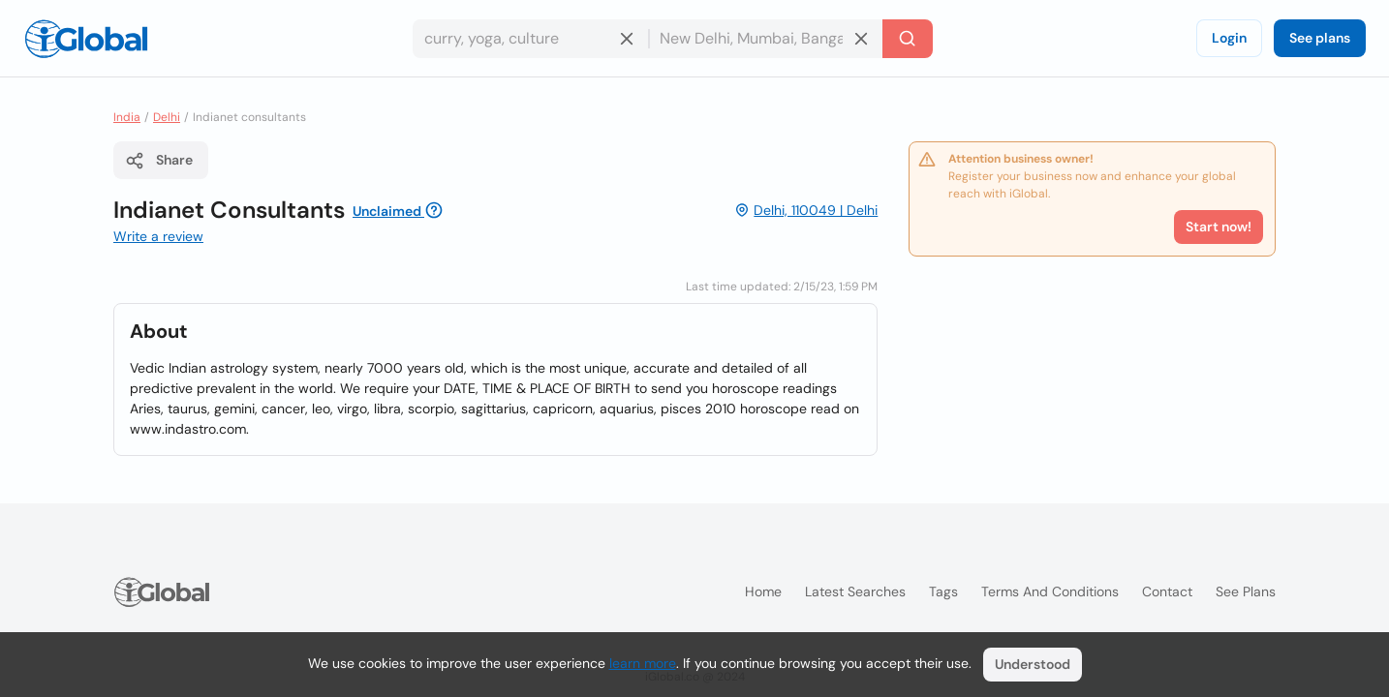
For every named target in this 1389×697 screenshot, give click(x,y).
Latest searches (855, 591)
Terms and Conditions (1050, 591)
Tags (943, 591)
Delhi (166, 117)
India (126, 117)
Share (159, 160)
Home (763, 591)
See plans (1319, 37)
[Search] (907, 38)
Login (1229, 37)
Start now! (1218, 226)
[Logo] (86, 38)
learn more (642, 663)
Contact (1167, 591)
